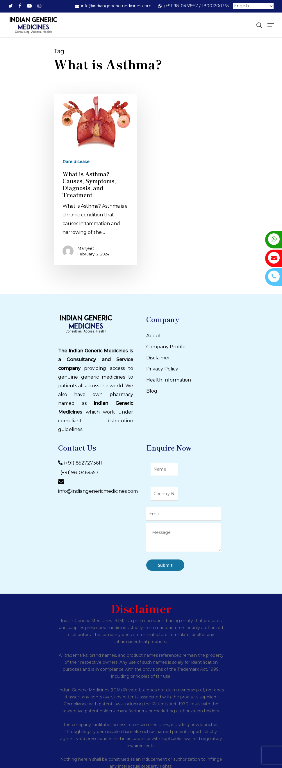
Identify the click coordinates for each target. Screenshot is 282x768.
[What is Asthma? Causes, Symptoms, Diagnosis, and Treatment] (95, 179)
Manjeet (85, 248)
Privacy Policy (162, 369)
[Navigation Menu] (270, 25)
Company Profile (165, 346)
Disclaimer (158, 358)
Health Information (168, 380)
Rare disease (76, 161)
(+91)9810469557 (78, 472)
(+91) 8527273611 (83, 463)
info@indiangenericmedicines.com (98, 491)
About (153, 335)
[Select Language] (253, 6)
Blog (151, 391)
